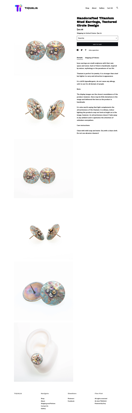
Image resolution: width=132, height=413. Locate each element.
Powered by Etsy (100, 403)
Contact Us (44, 406)
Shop (87, 7)
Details (80, 57)
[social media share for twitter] (82, 50)
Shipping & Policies (92, 57)
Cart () (110, 7)
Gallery (101, 7)
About (94, 7)
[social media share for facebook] (78, 50)
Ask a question (94, 50)
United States (91, 33)
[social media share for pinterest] (86, 50)
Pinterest (71, 398)
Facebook (71, 401)
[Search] (117, 7)
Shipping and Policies (48, 403)
